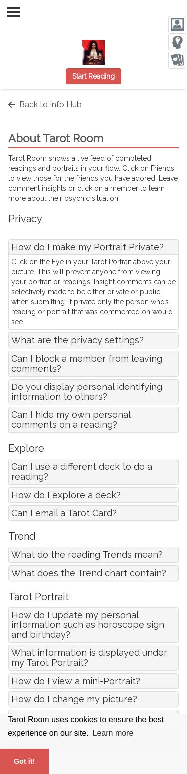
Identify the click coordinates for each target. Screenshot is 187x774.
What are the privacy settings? (77, 340)
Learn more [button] (113, 733)
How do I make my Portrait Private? (87, 247)
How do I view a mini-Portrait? (75, 681)
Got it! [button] (24, 761)
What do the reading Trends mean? (87, 554)
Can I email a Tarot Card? (64, 513)
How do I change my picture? (74, 699)
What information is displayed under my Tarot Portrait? (89, 657)
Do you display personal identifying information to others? (86, 392)
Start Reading (93, 76)
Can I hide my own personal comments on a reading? (70, 419)
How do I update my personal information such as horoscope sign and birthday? (87, 625)
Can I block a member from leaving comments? (86, 363)
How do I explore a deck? (66, 495)
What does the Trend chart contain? (88, 573)
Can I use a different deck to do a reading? (81, 471)
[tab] (93, 247)
